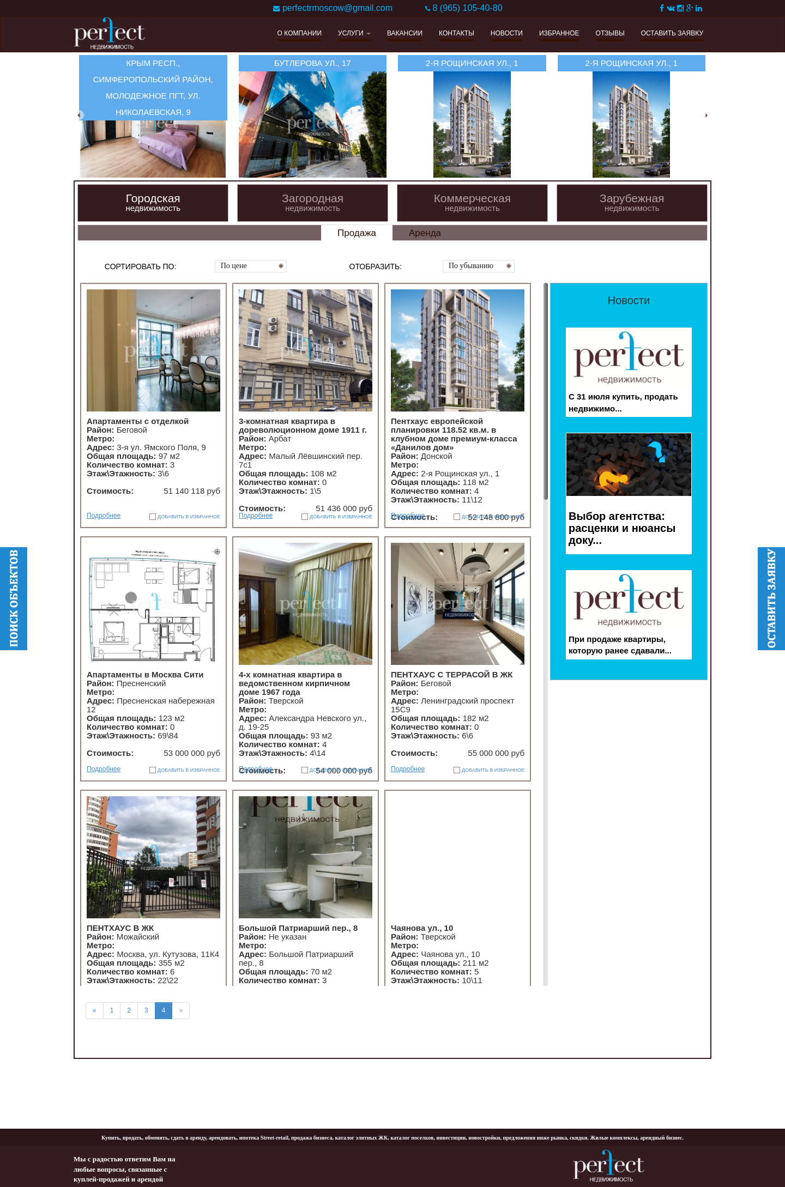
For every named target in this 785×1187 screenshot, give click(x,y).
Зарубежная (632, 202)
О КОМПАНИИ (299, 33)
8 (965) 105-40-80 (467, 8)
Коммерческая (472, 202)
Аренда (425, 233)
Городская (153, 202)
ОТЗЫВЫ (610, 33)
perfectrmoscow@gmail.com (337, 8)
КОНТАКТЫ (456, 33)
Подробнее (103, 515)
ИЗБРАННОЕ (559, 33)
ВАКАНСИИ (404, 33)
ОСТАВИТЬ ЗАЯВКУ (672, 33)
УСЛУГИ (354, 33)
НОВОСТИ (507, 33)
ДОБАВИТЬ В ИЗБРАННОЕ (189, 516)
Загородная (313, 202)
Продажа (356, 233)
